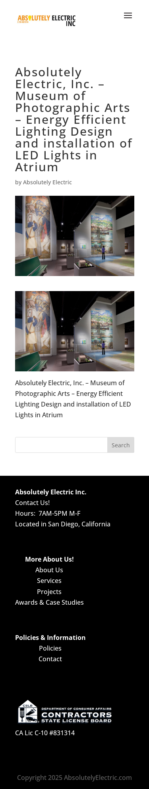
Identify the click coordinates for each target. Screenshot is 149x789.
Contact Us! (32, 502)
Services (49, 580)
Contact (50, 659)
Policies (50, 648)
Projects (49, 591)
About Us (49, 570)
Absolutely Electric (47, 182)
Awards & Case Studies (49, 602)
